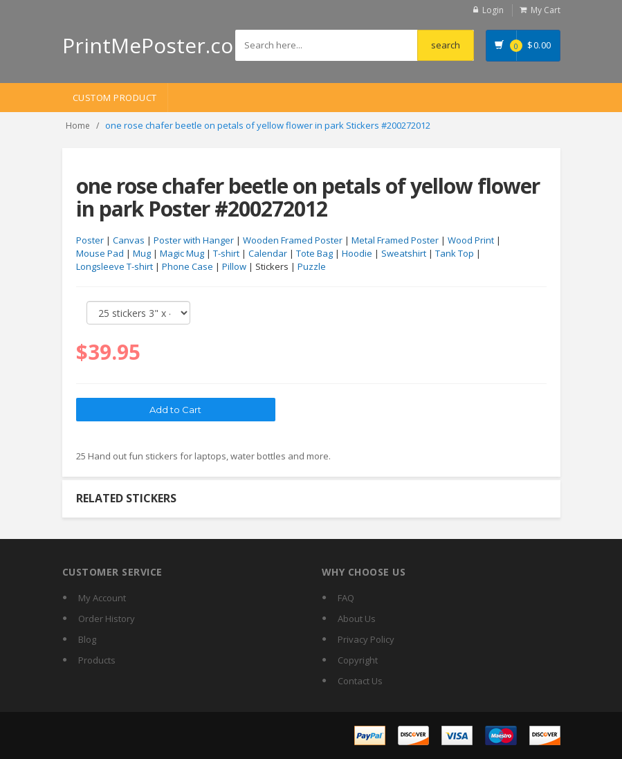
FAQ (346, 598)
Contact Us (360, 681)
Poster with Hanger (194, 240)
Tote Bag (314, 253)
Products (97, 660)
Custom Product (115, 97)
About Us (357, 618)
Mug (142, 253)
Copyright (358, 660)
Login (493, 10)
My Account (102, 598)
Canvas (129, 240)
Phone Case (187, 266)
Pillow (234, 266)
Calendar (267, 253)
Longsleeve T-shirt (114, 266)
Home (78, 125)
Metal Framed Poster (395, 240)
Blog (87, 639)
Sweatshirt (403, 253)
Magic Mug (182, 253)
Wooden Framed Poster (292, 240)
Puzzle (312, 266)
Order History (106, 618)
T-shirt (226, 253)
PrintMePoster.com (157, 45)
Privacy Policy (366, 639)
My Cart (545, 10)
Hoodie (357, 253)
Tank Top (454, 253)
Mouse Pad (100, 253)
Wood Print (471, 240)
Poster (90, 240)
